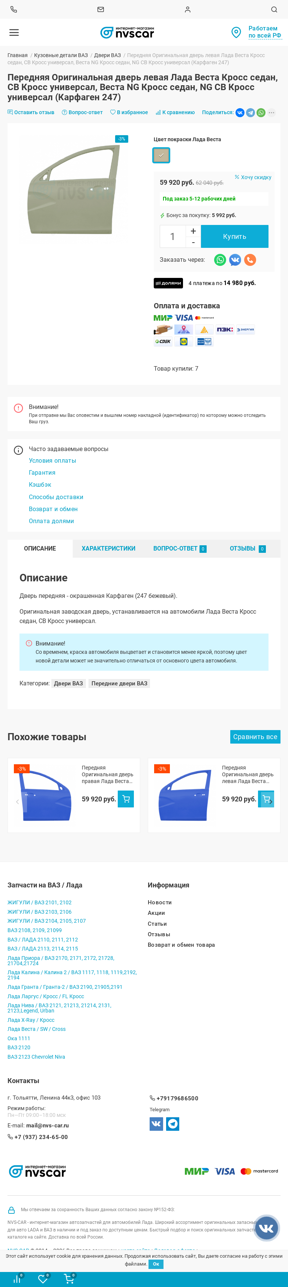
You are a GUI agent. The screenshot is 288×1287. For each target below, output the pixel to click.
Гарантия (42, 472)
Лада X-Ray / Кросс (31, 1020)
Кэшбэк (40, 484)
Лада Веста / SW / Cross (37, 1029)
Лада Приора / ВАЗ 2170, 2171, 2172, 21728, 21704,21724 (61, 960)
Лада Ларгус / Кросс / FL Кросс (46, 996)
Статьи (157, 924)
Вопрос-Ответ (180, 549)
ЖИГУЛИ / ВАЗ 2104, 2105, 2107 (47, 920)
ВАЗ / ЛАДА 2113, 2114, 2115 (43, 948)
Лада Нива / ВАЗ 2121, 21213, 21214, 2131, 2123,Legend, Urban (59, 1008)
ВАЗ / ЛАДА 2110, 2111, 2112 (43, 939)
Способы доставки (56, 497)
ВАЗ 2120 (19, 1047)
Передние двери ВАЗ (119, 683)
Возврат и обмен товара (181, 945)
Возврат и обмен (53, 509)
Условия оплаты (52, 460)
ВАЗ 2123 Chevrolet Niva (36, 1056)
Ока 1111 (19, 1038)
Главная (18, 55)
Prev (17, 802)
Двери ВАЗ (107, 55)
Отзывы (248, 549)
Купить (234, 236)
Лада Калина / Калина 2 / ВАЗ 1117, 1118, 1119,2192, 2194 (72, 975)
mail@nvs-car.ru (47, 1126)
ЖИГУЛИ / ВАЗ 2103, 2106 (40, 911)
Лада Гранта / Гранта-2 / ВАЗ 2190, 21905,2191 (65, 987)
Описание (40, 548)
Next (270, 802)
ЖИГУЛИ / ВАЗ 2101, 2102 (40, 902)
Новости (160, 902)
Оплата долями (51, 521)
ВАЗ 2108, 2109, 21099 (35, 930)
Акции (156, 913)
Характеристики (108, 548)
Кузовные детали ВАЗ (61, 55)
